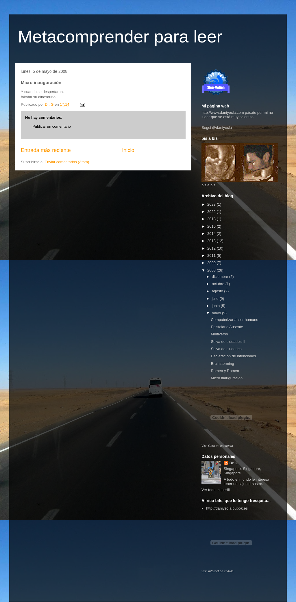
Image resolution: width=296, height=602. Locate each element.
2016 (212, 226)
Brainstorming (222, 363)
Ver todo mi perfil (215, 490)
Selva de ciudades (226, 349)
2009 (212, 263)
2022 (212, 211)
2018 (212, 219)
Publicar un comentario (51, 126)
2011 (212, 255)
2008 (212, 270)
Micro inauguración (227, 378)
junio (216, 306)
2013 (212, 241)
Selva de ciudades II (228, 341)
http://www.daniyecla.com (222, 112)
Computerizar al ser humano (234, 319)
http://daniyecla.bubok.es (227, 508)
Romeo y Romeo (225, 371)
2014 (212, 233)
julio (216, 298)
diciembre (220, 276)
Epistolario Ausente (227, 327)
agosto (218, 291)
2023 (212, 204)
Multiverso (219, 334)
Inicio (128, 150)
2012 (212, 248)
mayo (217, 313)
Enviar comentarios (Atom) (67, 162)
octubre (218, 284)
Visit (217, 445)
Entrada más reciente (46, 150)
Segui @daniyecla (216, 127)
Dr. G (234, 463)
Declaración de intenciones (233, 356)
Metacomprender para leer (120, 36)
